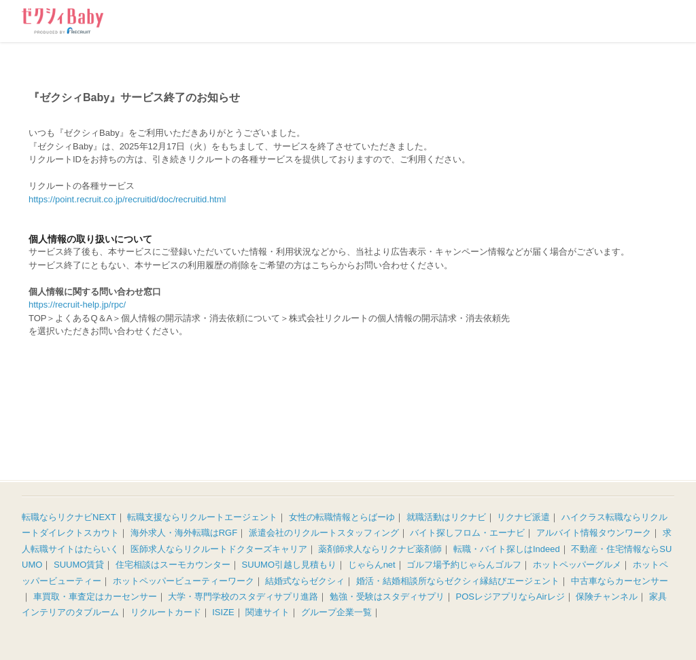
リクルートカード (165, 612)
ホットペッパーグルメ (577, 565)
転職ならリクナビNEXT (69, 517)
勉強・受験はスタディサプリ (387, 596)
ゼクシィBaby (62, 21)
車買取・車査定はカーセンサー (95, 596)
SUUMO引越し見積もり (289, 565)
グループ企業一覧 (336, 612)
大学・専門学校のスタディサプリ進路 (243, 596)
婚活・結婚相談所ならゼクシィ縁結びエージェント (457, 581)
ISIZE (223, 612)
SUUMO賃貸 (79, 565)
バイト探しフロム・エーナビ (467, 533)
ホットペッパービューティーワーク (183, 581)
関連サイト (267, 612)
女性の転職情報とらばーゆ (342, 517)
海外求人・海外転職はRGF (183, 533)
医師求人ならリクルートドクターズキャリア (218, 549)
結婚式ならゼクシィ (305, 581)
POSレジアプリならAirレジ (510, 596)
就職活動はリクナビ (446, 517)
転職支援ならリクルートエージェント (202, 517)
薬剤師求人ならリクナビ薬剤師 (380, 549)
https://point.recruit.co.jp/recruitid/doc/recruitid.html (127, 199)
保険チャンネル (607, 596)
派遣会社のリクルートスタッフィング (324, 533)
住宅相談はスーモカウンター (173, 565)
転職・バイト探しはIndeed (506, 549)
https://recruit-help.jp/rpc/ (77, 304)
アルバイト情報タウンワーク (593, 533)
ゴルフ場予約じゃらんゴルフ (463, 565)
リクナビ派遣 (523, 517)
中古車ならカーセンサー (619, 581)
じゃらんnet (372, 565)
